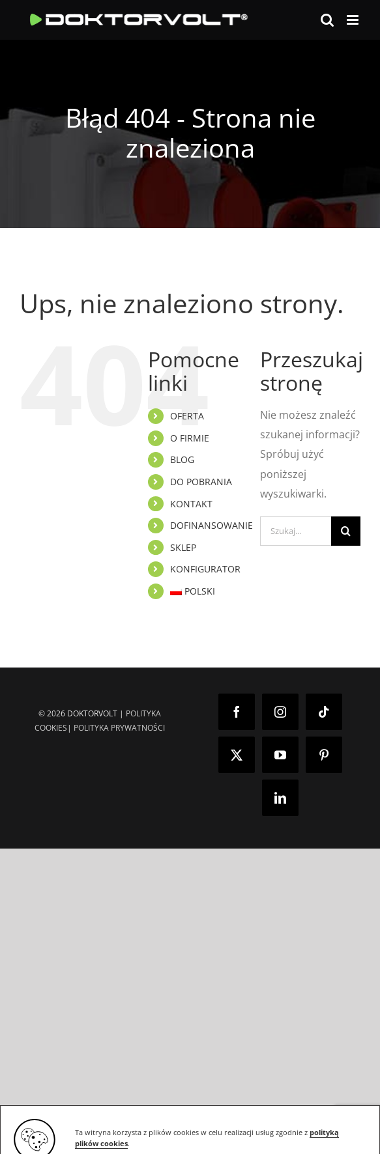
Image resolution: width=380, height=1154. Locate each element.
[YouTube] (280, 755)
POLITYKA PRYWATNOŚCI (119, 727)
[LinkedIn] (280, 798)
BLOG (182, 459)
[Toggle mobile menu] (353, 20)
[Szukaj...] (295, 531)
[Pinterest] (324, 755)
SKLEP (183, 547)
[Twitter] (236, 755)
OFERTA (187, 416)
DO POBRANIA (201, 481)
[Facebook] (236, 712)
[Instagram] (280, 712)
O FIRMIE (189, 438)
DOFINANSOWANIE (211, 525)
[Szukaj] (345, 531)
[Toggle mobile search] (327, 20)
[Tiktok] (324, 712)
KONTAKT (191, 504)
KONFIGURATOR (205, 569)
